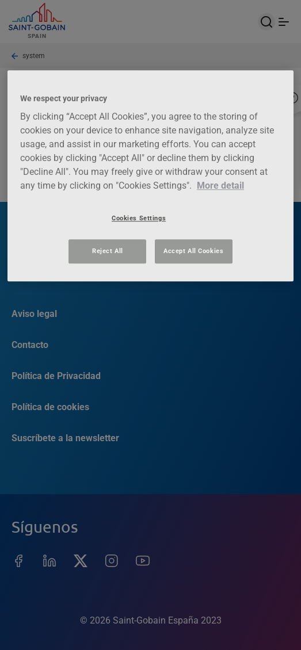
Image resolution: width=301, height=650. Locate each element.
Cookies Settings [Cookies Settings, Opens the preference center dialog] (139, 218)
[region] (150, 175)
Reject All (107, 251)
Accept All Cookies (193, 251)
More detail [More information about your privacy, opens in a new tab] (220, 185)
